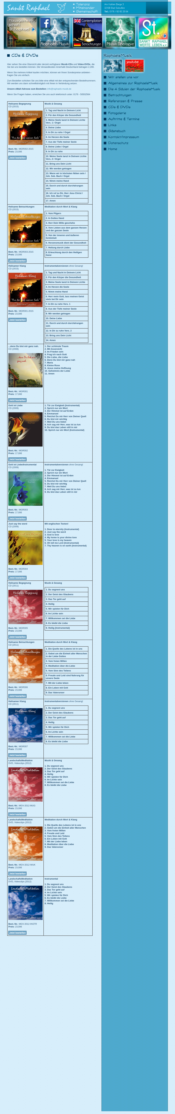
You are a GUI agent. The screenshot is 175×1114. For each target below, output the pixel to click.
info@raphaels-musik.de (59, 89)
